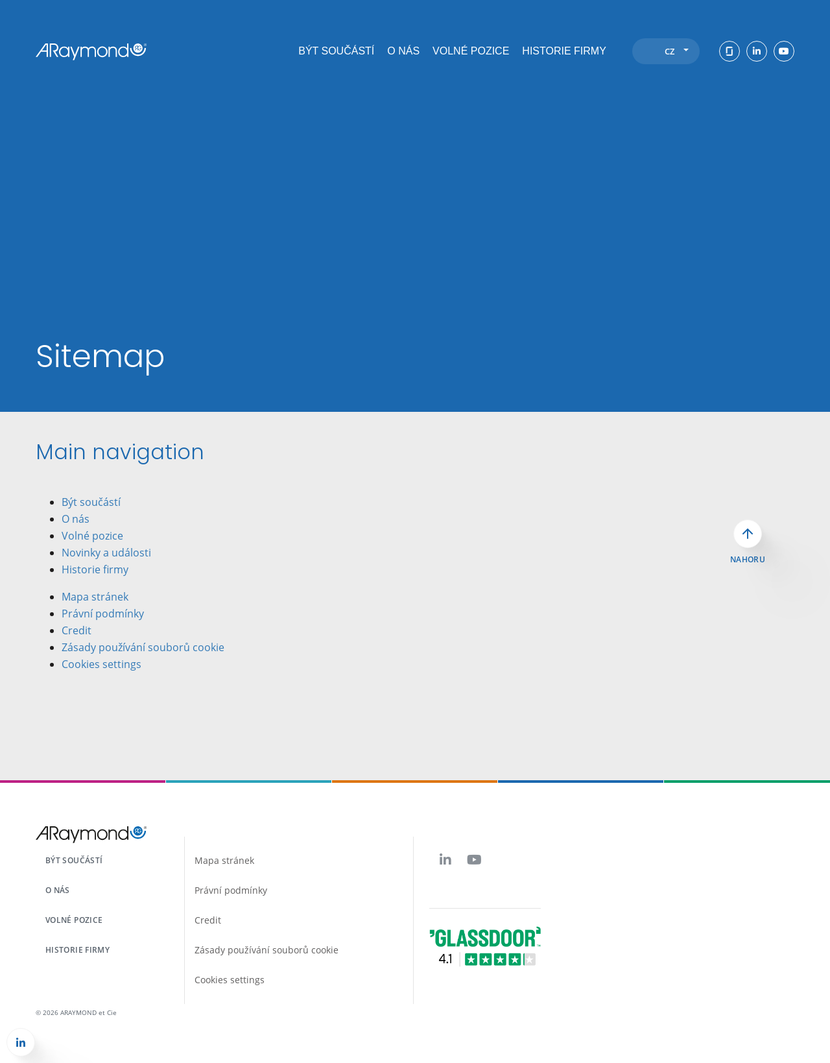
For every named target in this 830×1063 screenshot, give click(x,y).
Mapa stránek (95, 597)
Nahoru (747, 560)
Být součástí (336, 50)
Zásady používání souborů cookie (143, 647)
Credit (76, 630)
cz (677, 51)
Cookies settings (101, 664)
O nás (403, 50)
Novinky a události (106, 552)
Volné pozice (471, 50)
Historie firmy (564, 50)
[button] (20, 1042)
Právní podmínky (103, 613)
